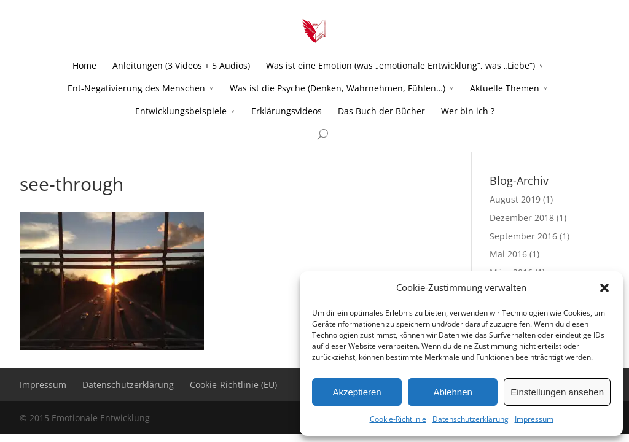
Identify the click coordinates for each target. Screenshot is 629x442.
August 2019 (515, 199)
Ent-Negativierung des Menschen (136, 88)
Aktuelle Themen (504, 88)
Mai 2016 (508, 254)
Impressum (534, 419)
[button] (604, 288)
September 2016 (523, 236)
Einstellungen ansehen (557, 392)
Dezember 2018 (522, 217)
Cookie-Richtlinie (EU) (233, 384)
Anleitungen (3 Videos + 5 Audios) (181, 65)
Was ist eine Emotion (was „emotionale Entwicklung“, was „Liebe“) (400, 65)
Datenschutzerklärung (470, 419)
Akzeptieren (356, 392)
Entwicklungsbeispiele (181, 111)
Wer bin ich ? (467, 111)
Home (84, 65)
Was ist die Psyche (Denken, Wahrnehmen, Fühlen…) (337, 88)
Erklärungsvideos (286, 111)
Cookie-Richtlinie (398, 419)
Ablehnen (452, 392)
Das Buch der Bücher (381, 111)
